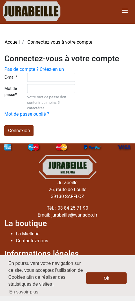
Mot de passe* (10, 91)
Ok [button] (106, 278)
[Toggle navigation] (125, 11)
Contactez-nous (32, 240)
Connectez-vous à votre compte (60, 42)
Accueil (12, 42)
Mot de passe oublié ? (26, 114)
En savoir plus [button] (23, 291)
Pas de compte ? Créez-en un (34, 69)
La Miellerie (28, 234)
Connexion (19, 130)
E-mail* (10, 77)
